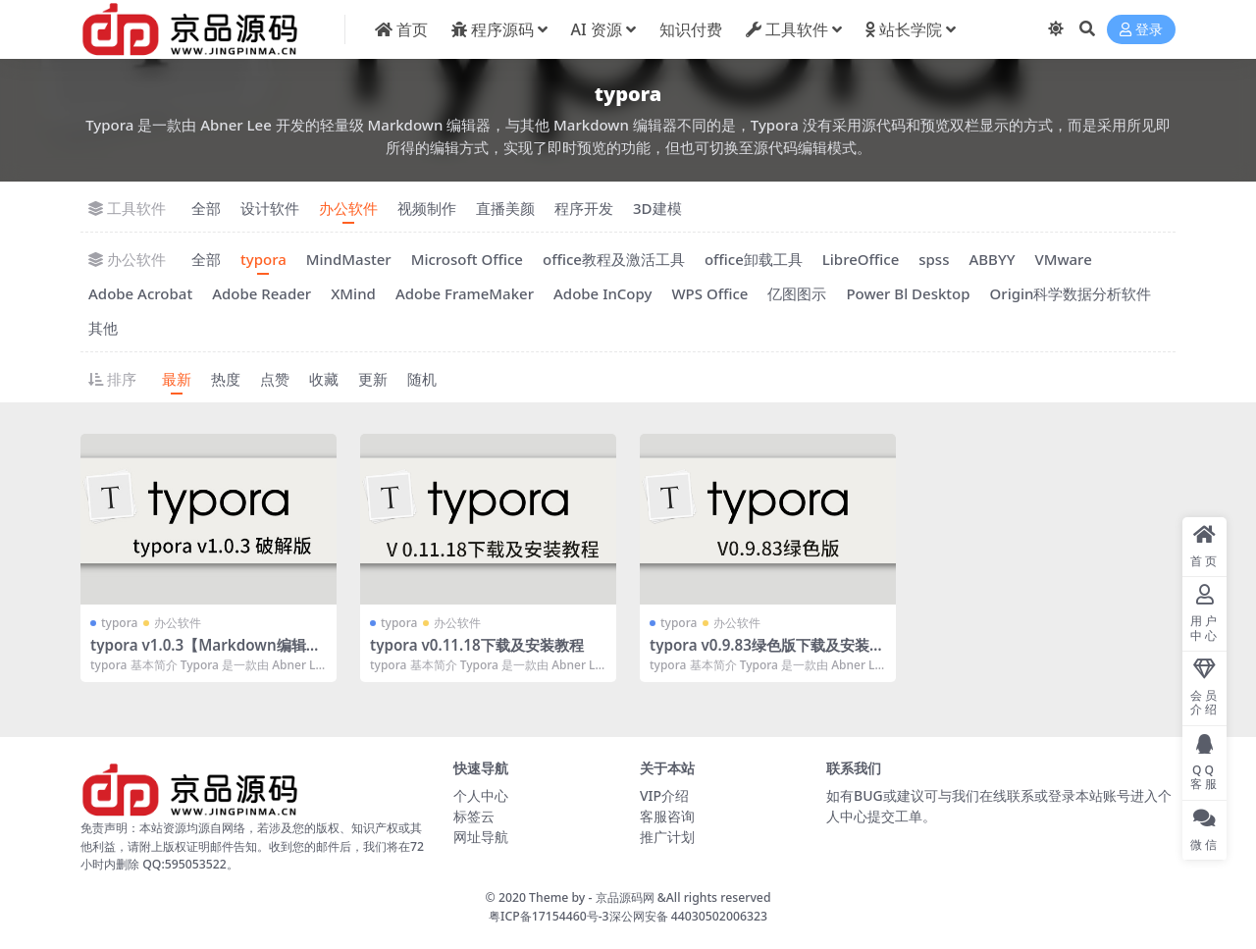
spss (933, 259)
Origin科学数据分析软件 (1071, 293)
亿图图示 (796, 293)
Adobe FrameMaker (464, 293)
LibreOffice (861, 259)
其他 (103, 328)
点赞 (274, 379)
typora (263, 259)
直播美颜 (505, 208)
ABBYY (991, 259)
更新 (373, 379)
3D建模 (657, 208)
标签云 (474, 816)
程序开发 (583, 208)
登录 (1141, 30)
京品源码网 (625, 897)
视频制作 (426, 208)
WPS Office (709, 293)
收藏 (324, 379)
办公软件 (348, 208)
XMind (353, 293)
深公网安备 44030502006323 (688, 916)
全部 (206, 208)
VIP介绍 (664, 795)
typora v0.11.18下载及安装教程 (477, 645)
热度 (225, 379)
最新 (176, 379)
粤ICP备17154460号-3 (549, 916)
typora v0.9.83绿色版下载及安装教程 (767, 653)
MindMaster (349, 259)
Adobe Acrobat (140, 293)
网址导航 (480, 836)
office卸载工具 (754, 259)
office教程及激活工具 (614, 259)
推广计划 (667, 836)
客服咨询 (667, 816)
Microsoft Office (467, 259)
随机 (422, 379)
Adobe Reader (261, 293)
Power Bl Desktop (907, 293)
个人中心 (480, 795)
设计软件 (269, 208)
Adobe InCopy (602, 293)
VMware (1062, 259)
